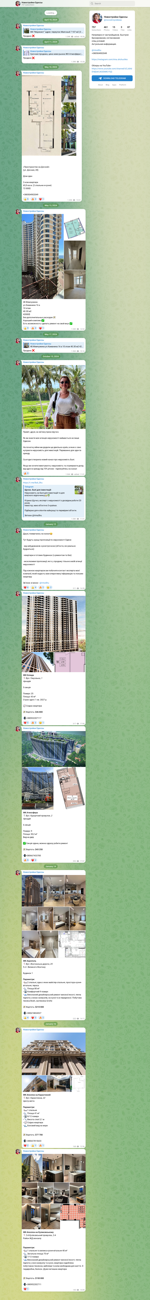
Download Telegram (112, 78)
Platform (122, 85)
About (100, 85)
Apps (114, 85)
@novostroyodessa (113, 20)
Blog (107, 85)
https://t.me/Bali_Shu (33, 482)
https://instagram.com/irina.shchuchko (110, 59)
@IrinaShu (96, 50)
